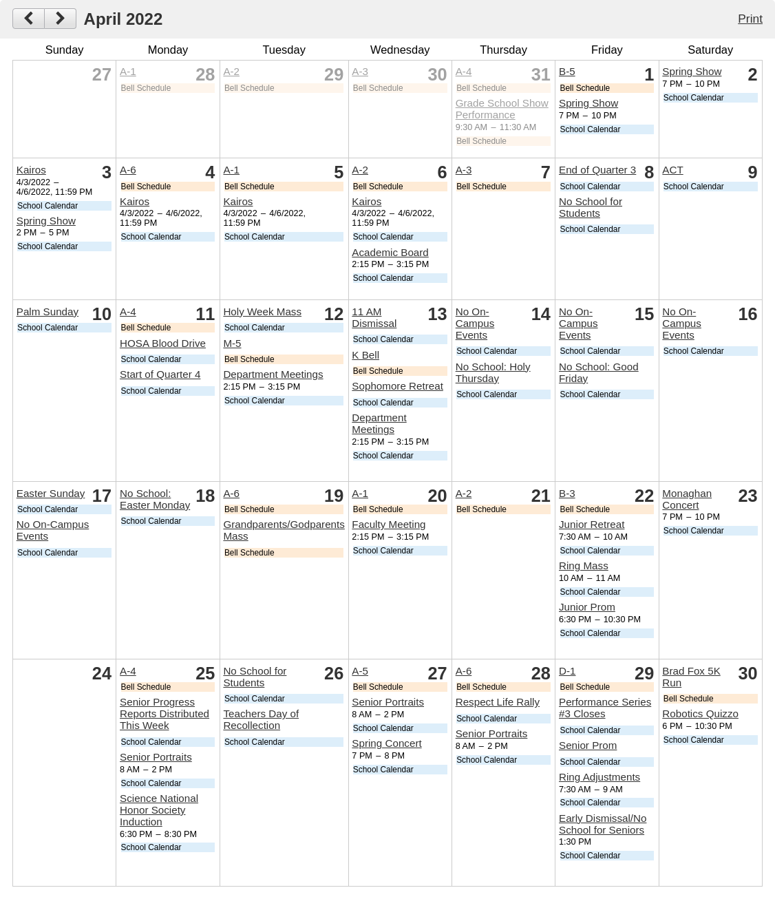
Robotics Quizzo (700, 713)
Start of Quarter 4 (160, 374)
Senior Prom (588, 745)
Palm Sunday (47, 311)
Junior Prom (587, 607)
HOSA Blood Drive (163, 343)
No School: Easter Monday (155, 499)
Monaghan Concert (687, 499)
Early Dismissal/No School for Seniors (602, 824)
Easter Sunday (51, 493)
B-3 (567, 493)
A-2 (231, 71)
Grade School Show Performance (502, 108)
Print (750, 18)
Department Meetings (273, 374)
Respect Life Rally (498, 702)
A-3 (360, 71)
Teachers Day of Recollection (261, 719)
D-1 (567, 671)
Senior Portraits (156, 757)
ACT (672, 170)
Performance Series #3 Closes (605, 707)
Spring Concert (386, 743)
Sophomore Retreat (397, 386)
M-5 (232, 343)
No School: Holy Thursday (493, 372)
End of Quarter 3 (597, 170)
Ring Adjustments (599, 777)
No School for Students (590, 207)
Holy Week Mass (262, 311)
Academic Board (390, 252)
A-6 (128, 170)
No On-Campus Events (475, 323)
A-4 (464, 71)
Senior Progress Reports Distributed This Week (164, 713)
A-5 (360, 671)
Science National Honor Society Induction (159, 809)
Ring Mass (583, 565)
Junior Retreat (591, 524)
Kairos (31, 170)
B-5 (567, 71)
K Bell (365, 355)
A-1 (128, 71)
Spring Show (588, 103)
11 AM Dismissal (374, 317)
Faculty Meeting (388, 524)
